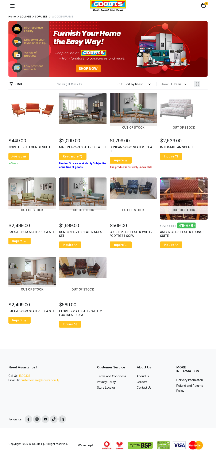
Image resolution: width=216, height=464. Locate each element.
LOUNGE (25, 16)
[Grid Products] (197, 84)
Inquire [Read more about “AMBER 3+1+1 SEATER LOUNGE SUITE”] (171, 244)
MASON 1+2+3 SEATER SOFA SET (82, 147)
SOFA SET (41, 16)
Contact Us (144, 387)
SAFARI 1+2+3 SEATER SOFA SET (31, 232)
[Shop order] (138, 84)
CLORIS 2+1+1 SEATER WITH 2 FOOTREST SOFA (131, 233)
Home (12, 16)
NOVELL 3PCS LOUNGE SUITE (29, 147)
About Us (143, 376)
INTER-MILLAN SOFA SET (178, 147)
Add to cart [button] (18, 156)
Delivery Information (189, 380)
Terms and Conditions (111, 376)
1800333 (24, 375)
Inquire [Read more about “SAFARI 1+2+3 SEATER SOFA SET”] (19, 241)
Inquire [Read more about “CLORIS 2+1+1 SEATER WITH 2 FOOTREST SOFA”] (120, 244)
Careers (142, 382)
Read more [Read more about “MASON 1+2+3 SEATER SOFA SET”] (73, 156)
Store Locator (106, 387)
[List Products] (204, 84)
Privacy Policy (106, 382)
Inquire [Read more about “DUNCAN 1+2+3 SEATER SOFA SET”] (120, 160)
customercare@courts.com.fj (40, 380)
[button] (204, 6)
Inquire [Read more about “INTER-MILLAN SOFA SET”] (171, 156)
